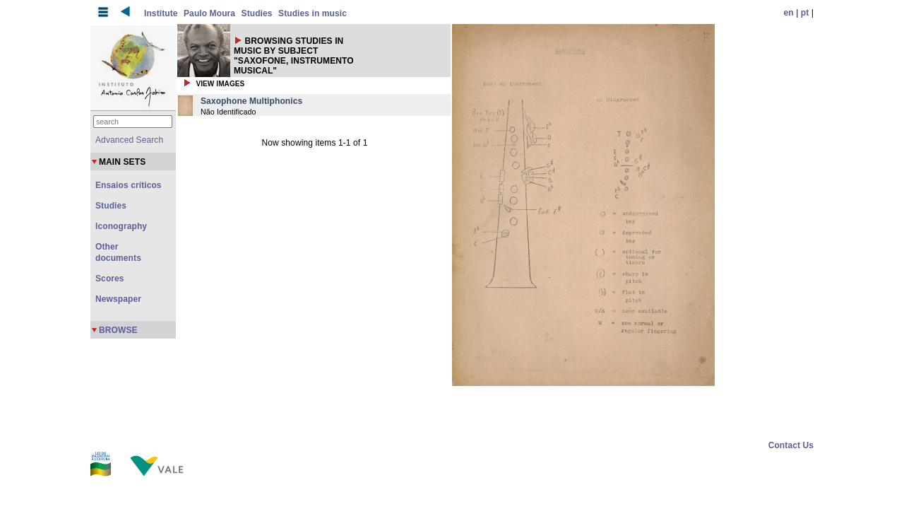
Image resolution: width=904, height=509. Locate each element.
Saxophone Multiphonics (251, 101)
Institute (161, 13)
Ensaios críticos (128, 185)
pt (805, 13)
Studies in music (312, 13)
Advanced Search (129, 140)
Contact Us (791, 445)
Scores (109, 278)
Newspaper (118, 299)
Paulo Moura (209, 13)
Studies (257, 13)
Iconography (121, 226)
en (789, 13)
